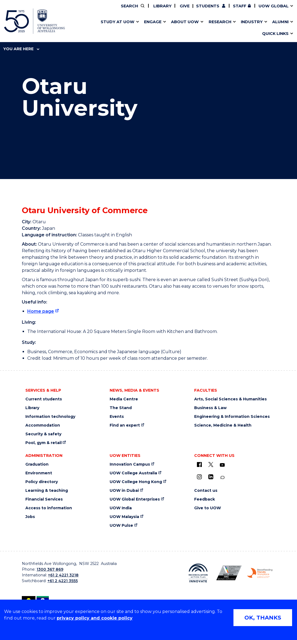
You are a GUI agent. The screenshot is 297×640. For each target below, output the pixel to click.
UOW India (121, 508)
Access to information (48, 508)
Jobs (30, 516)
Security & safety (43, 434)
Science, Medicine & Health (222, 425)
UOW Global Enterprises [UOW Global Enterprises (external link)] (135, 499)
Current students (43, 399)
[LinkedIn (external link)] (211, 477)
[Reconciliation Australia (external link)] (198, 573)
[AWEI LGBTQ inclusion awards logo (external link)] (229, 572)
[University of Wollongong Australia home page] (34, 21)
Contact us (216, 28)
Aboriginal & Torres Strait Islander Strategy (144, 28)
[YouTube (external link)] (222, 465)
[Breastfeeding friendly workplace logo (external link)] (259, 573)
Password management (138, 28)
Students (207, 6)
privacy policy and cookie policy (95, 618)
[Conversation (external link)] (222, 477)
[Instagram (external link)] (199, 477)
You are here (21, 48)
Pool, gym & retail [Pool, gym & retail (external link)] (43, 442)
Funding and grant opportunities (142, 28)
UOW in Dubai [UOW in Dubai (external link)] (124, 490)
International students (226, 28)
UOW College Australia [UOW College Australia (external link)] (133, 473)
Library (162, 6)
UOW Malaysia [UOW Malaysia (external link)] (124, 516)
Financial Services (44, 499)
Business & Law (210, 408)
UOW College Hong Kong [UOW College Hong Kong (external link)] (136, 482)
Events (117, 416)
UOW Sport (134, 28)
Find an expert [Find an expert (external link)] (125, 425)
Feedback (204, 499)
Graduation (37, 464)
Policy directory (41, 482)
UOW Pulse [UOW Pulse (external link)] (121, 525)
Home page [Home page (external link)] (40, 311)
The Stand (121, 408)
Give (184, 6)
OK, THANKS (262, 617)
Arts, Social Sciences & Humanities (230, 399)
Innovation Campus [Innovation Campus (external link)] (236, 28)
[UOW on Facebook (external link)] (199, 464)
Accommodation (42, 425)
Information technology (50, 416)
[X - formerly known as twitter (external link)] (211, 464)
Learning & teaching (46, 490)
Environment (38, 473)
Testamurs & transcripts (130, 28)
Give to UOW (207, 508)
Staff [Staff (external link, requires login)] (239, 6)
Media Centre (124, 399)
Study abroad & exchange (131, 28)
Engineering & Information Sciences (232, 416)
